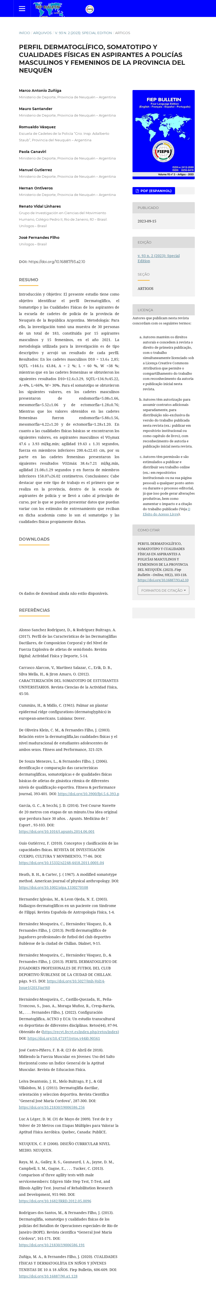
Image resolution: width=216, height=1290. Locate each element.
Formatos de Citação (162, 590)
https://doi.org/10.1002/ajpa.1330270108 (53, 887)
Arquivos (42, 33)
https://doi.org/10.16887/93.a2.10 (57, 261)
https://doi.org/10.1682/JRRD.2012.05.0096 (55, 1200)
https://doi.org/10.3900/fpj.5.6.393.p (88, 793)
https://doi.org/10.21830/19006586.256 (52, 1107)
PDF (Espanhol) (156, 191)
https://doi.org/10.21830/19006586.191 (52, 1244)
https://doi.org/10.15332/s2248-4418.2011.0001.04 (61, 862)
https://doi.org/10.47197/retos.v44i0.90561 (63, 1038)
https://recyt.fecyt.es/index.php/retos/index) (81, 1031)
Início (24, 33)
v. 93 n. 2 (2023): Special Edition (83, 33)
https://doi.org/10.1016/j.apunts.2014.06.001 (57, 831)
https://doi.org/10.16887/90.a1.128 (48, 1276)
